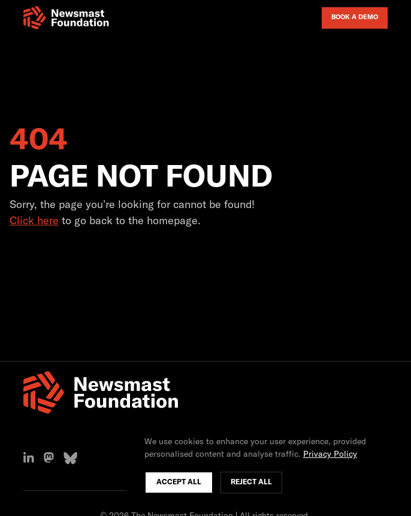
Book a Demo (354, 17)
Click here (34, 221)
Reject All (251, 482)
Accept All (178, 482)
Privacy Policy (330, 454)
